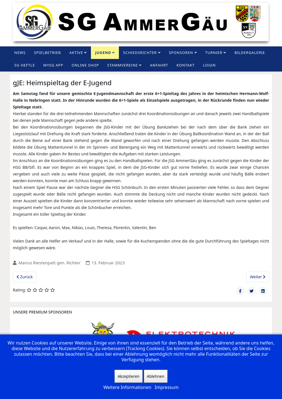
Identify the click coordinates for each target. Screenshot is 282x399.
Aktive (76, 52)
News (19, 52)
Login (209, 65)
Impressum (167, 387)
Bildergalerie (249, 52)
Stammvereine (122, 65)
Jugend (103, 52)
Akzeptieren (128, 376)
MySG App (53, 65)
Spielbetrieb (47, 52)
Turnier (213, 52)
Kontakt (186, 65)
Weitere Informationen (127, 387)
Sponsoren (181, 52)
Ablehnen (155, 376)
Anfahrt (159, 65)
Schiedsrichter (140, 52)
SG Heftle (24, 65)
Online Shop (85, 65)
